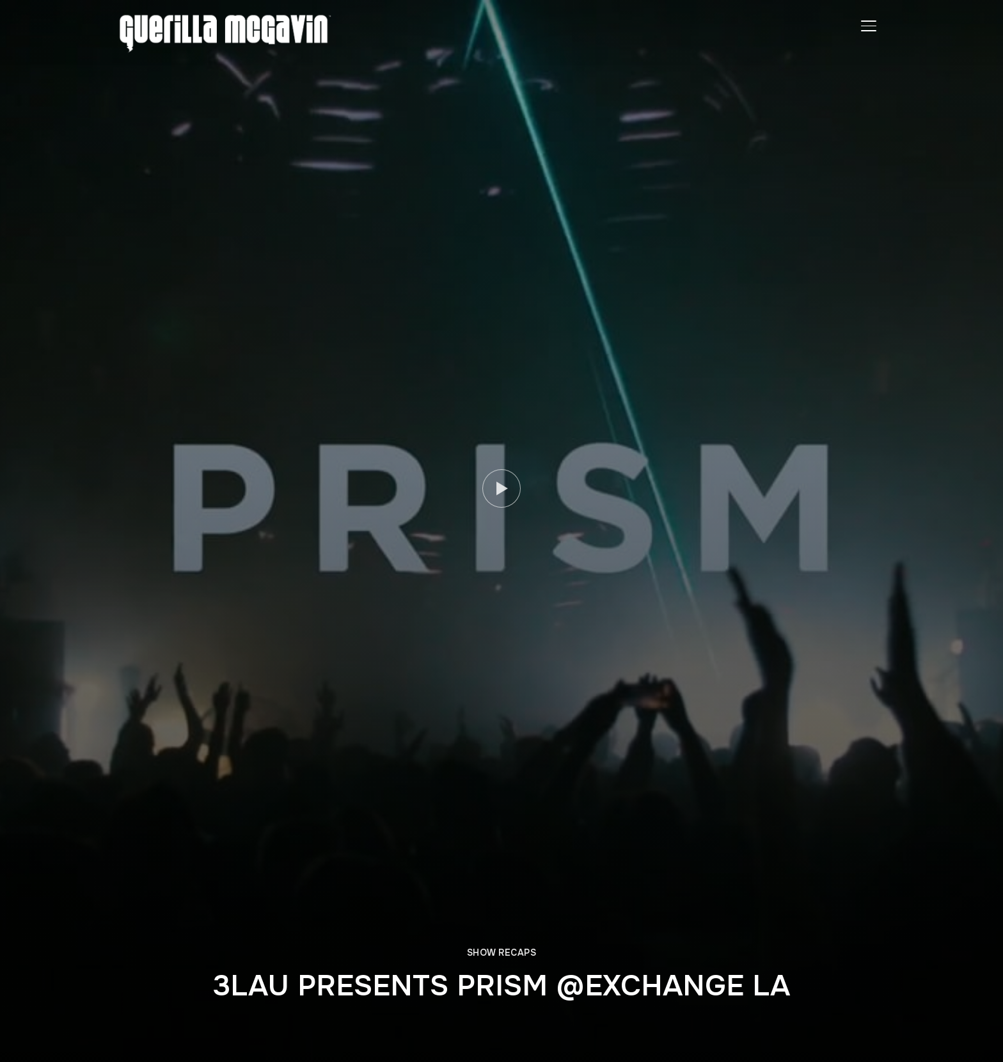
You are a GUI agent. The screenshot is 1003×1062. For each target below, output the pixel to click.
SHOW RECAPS (502, 952)
